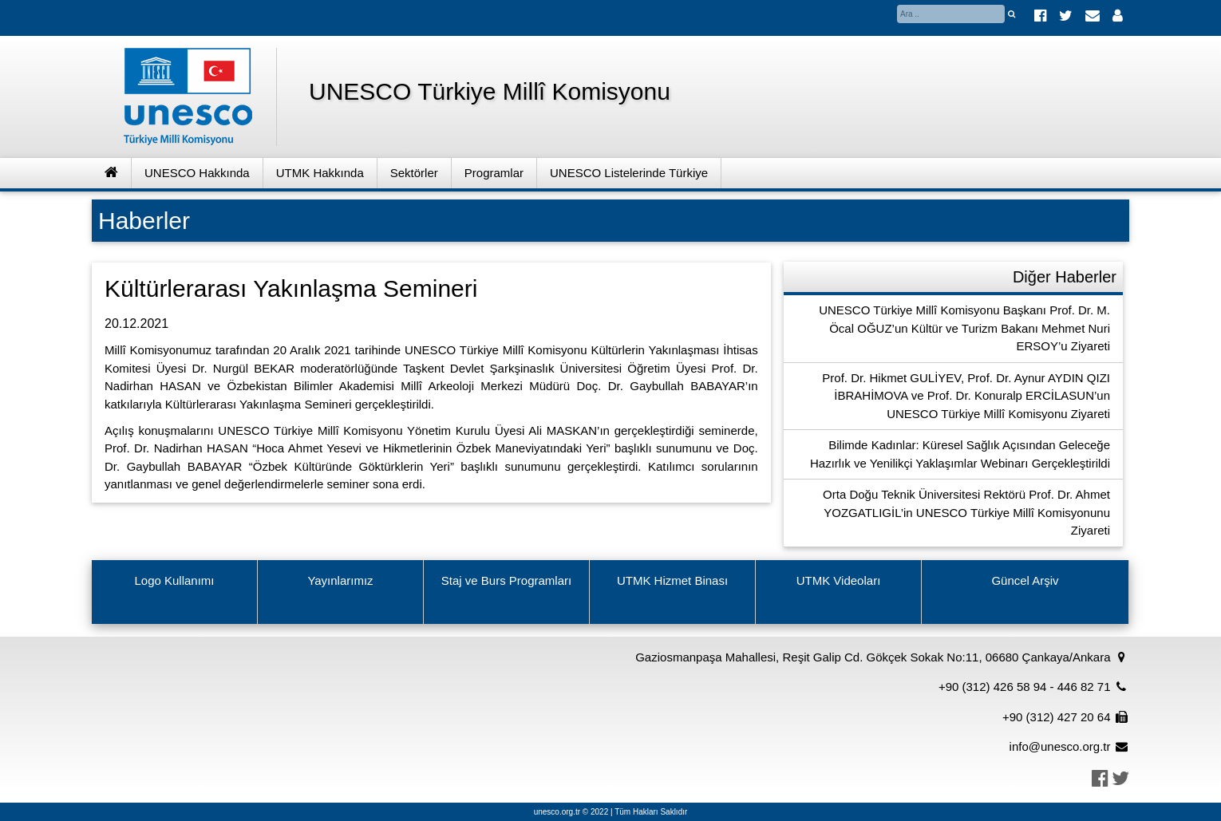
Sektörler (414, 173)
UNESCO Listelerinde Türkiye (629, 173)
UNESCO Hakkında (197, 173)
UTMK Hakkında (320, 173)
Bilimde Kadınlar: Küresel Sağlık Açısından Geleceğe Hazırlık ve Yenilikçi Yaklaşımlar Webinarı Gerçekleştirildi (960, 454)
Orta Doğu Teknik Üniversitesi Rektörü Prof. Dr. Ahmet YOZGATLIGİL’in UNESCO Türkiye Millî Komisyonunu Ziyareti (966, 512)
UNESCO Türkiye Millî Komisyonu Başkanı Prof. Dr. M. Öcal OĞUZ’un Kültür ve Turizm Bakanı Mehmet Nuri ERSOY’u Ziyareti (964, 328)
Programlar (494, 173)
